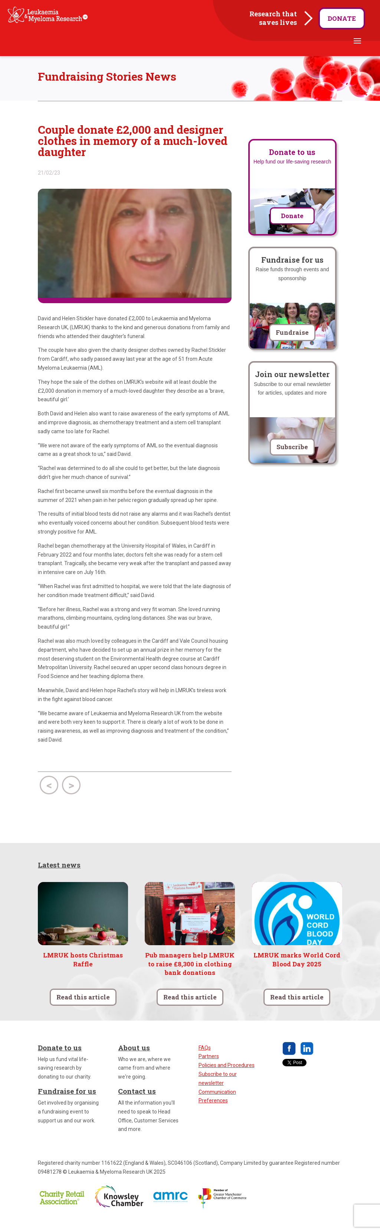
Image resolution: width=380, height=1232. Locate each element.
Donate (342, 18)
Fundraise (292, 344)
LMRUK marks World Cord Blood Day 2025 (296, 971)
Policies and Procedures (227, 1077)
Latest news (59, 876)
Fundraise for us (67, 1103)
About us (134, 1059)
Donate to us (60, 1059)
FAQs (205, 1060)
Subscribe (292, 459)
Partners (209, 1068)
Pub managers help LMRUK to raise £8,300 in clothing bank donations (190, 976)
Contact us (137, 1103)
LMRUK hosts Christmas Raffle (83, 971)
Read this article (83, 1009)
